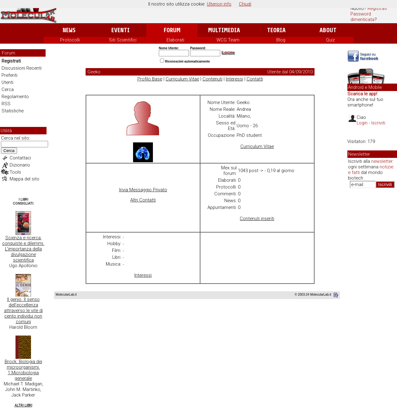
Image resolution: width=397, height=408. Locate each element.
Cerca (8, 89)
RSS (6, 103)
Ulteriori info (219, 4)
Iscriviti (378, 123)
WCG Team (227, 40)
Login (362, 123)
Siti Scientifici (122, 40)
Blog (280, 40)
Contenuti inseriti (257, 218)
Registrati (377, 8)
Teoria (276, 30)
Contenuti (212, 79)
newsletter (382, 161)
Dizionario (20, 165)
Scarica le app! (362, 94)
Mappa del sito (24, 179)
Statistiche (13, 111)
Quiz (330, 40)
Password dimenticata (362, 16)
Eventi (120, 30)
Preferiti (9, 75)
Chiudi (245, 4)
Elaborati (175, 40)
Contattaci (20, 158)
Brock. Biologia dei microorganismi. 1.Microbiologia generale (23, 370)
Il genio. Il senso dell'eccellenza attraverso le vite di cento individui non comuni (23, 310)
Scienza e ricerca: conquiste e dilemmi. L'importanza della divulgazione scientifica (23, 249)
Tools (15, 172)
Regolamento (15, 96)
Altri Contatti (143, 200)
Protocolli (70, 40)
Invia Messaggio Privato (143, 190)
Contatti (255, 79)
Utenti (7, 82)
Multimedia (224, 30)
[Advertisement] (372, 288)
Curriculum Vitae (182, 79)
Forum (172, 30)
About (328, 30)
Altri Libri (23, 405)
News (69, 30)
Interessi (234, 79)
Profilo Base (149, 79)
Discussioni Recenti (22, 68)
